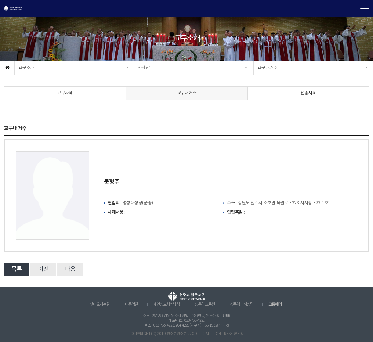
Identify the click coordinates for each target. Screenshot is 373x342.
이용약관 (131, 304)
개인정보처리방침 (166, 304)
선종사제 (308, 93)
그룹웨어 (275, 304)
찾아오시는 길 (100, 304)
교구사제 (65, 93)
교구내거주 (267, 67)
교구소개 (26, 67)
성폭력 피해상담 (241, 304)
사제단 (144, 67)
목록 (16, 269)
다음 (70, 269)
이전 (43, 269)
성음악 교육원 (205, 304)
